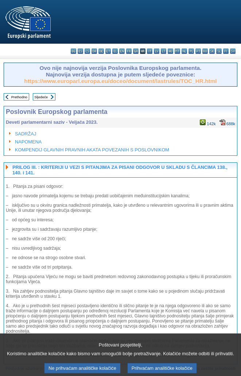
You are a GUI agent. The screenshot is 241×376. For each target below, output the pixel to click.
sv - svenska (233, 51)
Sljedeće (41, 97)
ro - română (205, 51)
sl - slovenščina (219, 51)
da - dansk (94, 51)
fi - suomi (226, 51)
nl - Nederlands (184, 51)
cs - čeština (87, 51)
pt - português (198, 51)
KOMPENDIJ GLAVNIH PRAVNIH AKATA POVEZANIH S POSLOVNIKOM (92, 150)
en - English (122, 51)
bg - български (73, 51)
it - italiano (149, 51)
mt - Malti (177, 51)
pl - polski (191, 51)
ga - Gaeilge (136, 51)
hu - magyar (170, 51)
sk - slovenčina (212, 51)
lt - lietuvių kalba (163, 51)
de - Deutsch (101, 51)
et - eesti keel (108, 51)
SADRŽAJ (25, 133)
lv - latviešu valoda (156, 51)
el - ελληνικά (115, 51)
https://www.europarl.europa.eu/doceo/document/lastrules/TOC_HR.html (120, 81)
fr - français (129, 51)
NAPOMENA (28, 142)
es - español (80, 51)
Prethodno (19, 97)
